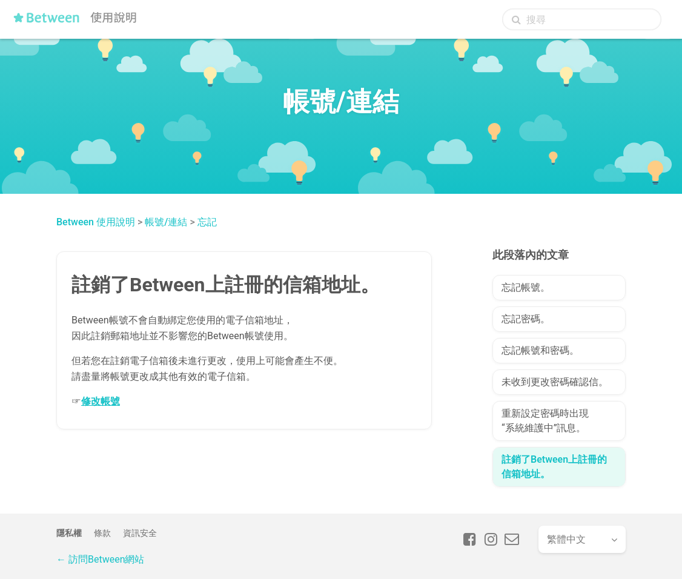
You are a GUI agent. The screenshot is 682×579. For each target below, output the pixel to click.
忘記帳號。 (526, 287)
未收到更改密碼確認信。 (555, 382)
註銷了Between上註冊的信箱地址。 (554, 467)
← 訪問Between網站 (100, 559)
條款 (102, 533)
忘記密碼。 (526, 319)
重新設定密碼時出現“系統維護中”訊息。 (545, 421)
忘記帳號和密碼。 (540, 350)
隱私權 (69, 533)
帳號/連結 (166, 222)
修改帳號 (100, 401)
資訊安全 (140, 533)
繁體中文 (566, 539)
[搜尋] (581, 19)
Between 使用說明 (95, 222)
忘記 (207, 222)
